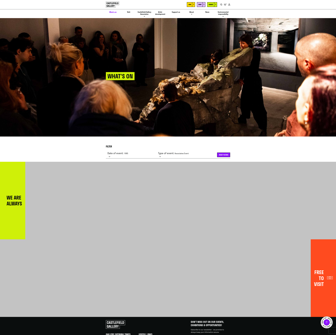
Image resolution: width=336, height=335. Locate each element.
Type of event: (173, 153)
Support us (176, 12)
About (191, 12)
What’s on (113, 12)
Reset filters (223, 154)
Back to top (327, 322)
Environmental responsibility (223, 13)
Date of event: (118, 153)
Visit (128, 12)
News (207, 12)
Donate (211, 4)
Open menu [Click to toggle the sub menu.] (144, 17)
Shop (199, 4)
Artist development (160, 13)
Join (189, 4)
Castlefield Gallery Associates (144, 13)
